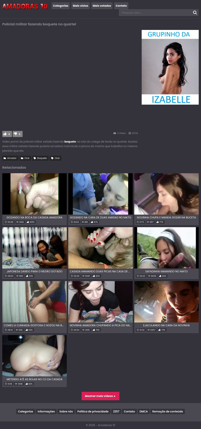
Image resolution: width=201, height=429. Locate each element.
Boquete (42, 158)
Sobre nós (66, 411)
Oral (27, 158)
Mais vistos (80, 6)
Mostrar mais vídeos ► (100, 396)
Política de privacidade (93, 411)
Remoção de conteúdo (167, 411)
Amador (12, 158)
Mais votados (102, 6)
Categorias (60, 6)
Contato (121, 6)
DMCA (144, 411)
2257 (116, 411)
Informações (46, 411)
